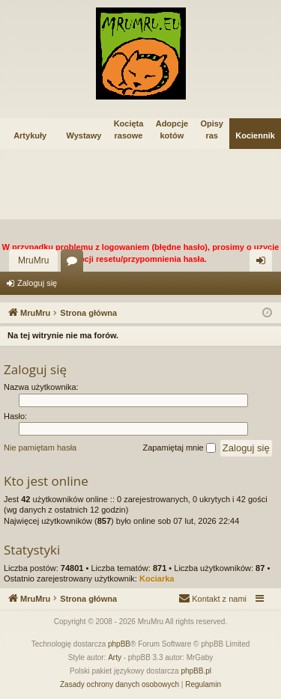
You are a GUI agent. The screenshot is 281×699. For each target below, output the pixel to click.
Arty (114, 657)
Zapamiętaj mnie (178, 448)
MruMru (33, 260)
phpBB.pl (196, 671)
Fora (75, 263)
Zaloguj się (37, 282)
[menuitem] (212, 598)
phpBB (119, 644)
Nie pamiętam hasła (40, 447)
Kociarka (156, 578)
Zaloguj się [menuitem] (264, 263)
